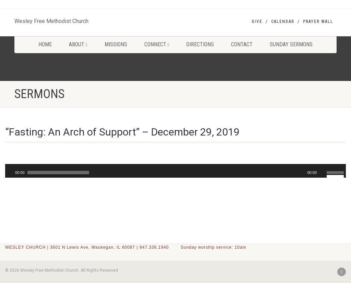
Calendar (282, 21)
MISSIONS (116, 44)
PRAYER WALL (318, 21)
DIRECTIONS (200, 44)
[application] (175, 171)
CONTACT (242, 44)
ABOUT (78, 44)
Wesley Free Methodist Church (51, 19)
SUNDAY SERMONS (291, 44)
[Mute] (322, 172)
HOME (45, 44)
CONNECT (156, 44)
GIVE (257, 21)
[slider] (58, 172)
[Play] (9, 172)
